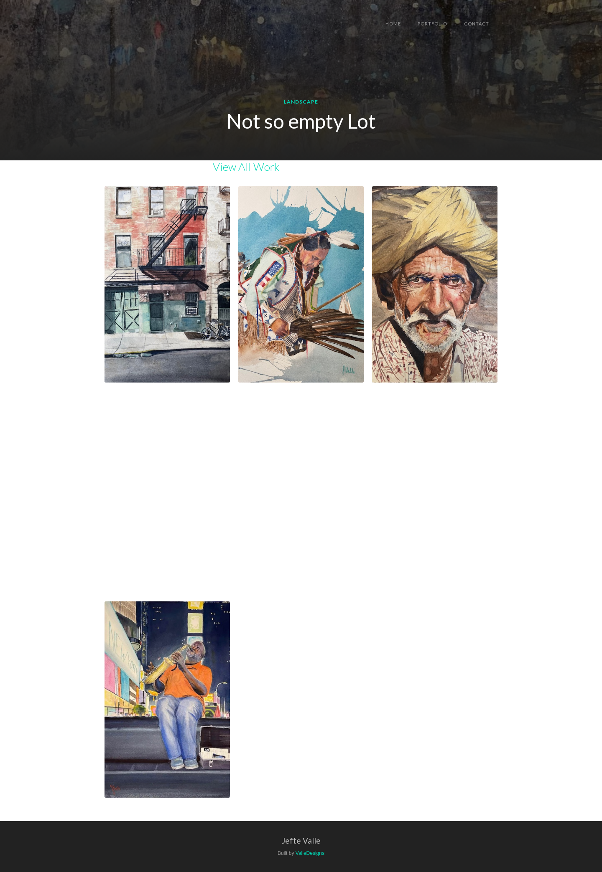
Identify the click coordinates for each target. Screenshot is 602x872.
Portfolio (432, 23)
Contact (476, 23)
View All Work (246, 166)
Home (393, 23)
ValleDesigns (310, 853)
